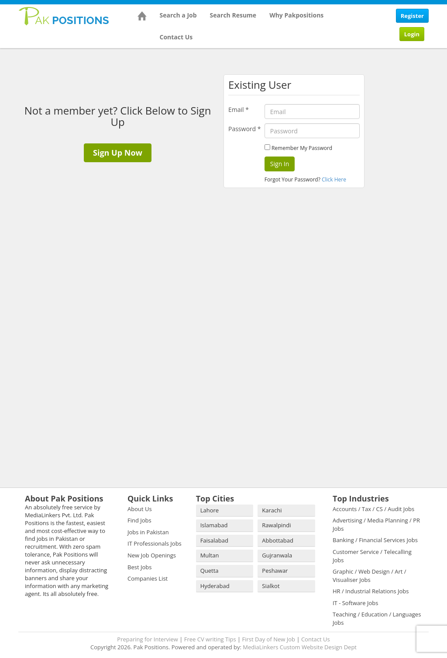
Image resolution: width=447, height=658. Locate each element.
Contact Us (176, 37)
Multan (209, 555)
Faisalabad (214, 540)
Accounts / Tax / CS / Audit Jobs (373, 509)
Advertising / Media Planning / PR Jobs (376, 524)
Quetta (209, 570)
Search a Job (178, 15)
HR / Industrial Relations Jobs (371, 591)
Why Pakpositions (296, 15)
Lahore (209, 510)
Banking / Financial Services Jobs (375, 540)
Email (238, 109)
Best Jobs (139, 567)
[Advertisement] (409, 183)
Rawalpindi (276, 525)
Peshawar (275, 570)
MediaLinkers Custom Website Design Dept (300, 647)
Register (412, 16)
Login (411, 34)
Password (244, 129)
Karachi (272, 510)
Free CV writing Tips (210, 639)
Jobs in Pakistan (148, 532)
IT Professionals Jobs (154, 543)
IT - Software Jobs (355, 603)
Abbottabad (277, 540)
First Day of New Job (268, 639)
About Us (139, 509)
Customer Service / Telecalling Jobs (372, 556)
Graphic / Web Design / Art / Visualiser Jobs (369, 575)
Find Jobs (139, 520)
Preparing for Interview (147, 639)
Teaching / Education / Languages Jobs (377, 618)
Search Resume (233, 15)
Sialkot (270, 586)
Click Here (334, 179)
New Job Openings (151, 555)
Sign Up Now (117, 152)
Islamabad (214, 525)
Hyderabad (215, 586)
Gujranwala (277, 555)
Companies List (147, 578)
